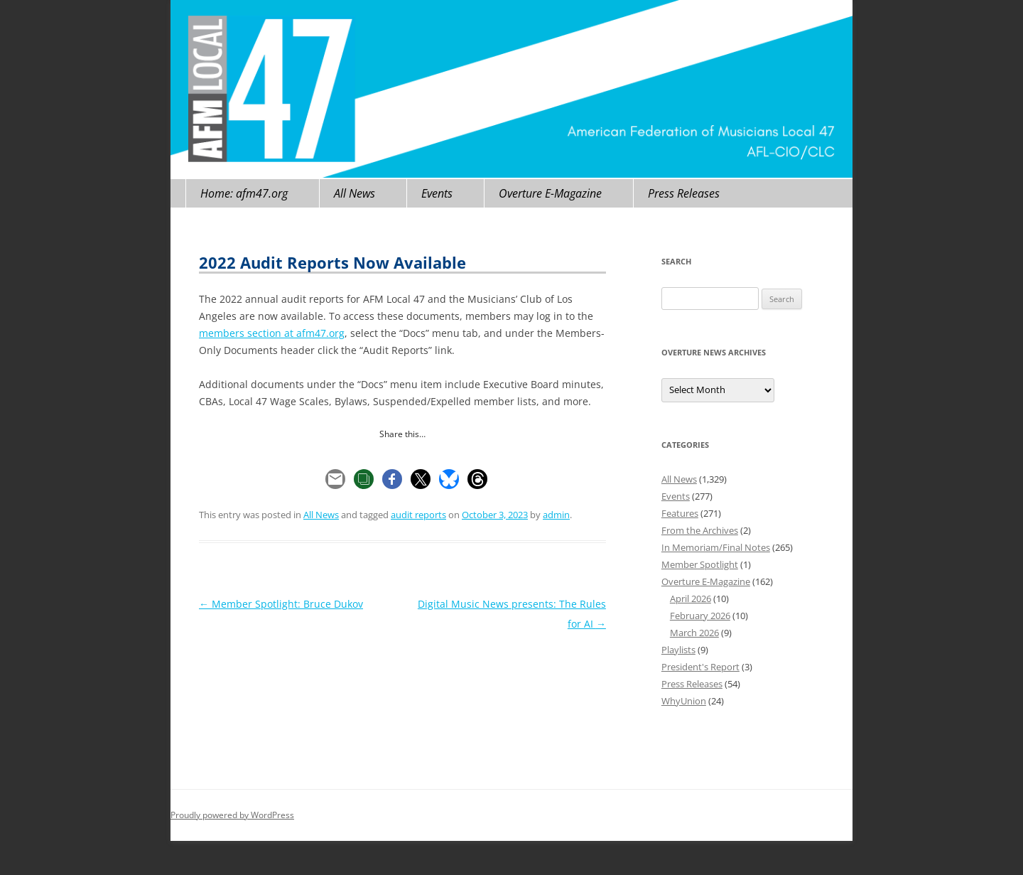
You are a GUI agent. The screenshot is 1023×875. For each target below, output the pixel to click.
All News (354, 193)
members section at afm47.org (272, 333)
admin (556, 514)
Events (437, 193)
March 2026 (694, 632)
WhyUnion (683, 700)
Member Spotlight (699, 564)
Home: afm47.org (244, 193)
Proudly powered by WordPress (232, 815)
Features (679, 513)
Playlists (678, 649)
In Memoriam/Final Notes (715, 547)
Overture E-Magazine (550, 193)
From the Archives (699, 530)
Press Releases (684, 193)
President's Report (700, 666)
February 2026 (700, 615)
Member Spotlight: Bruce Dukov (281, 604)
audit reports (418, 514)
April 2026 (690, 598)
